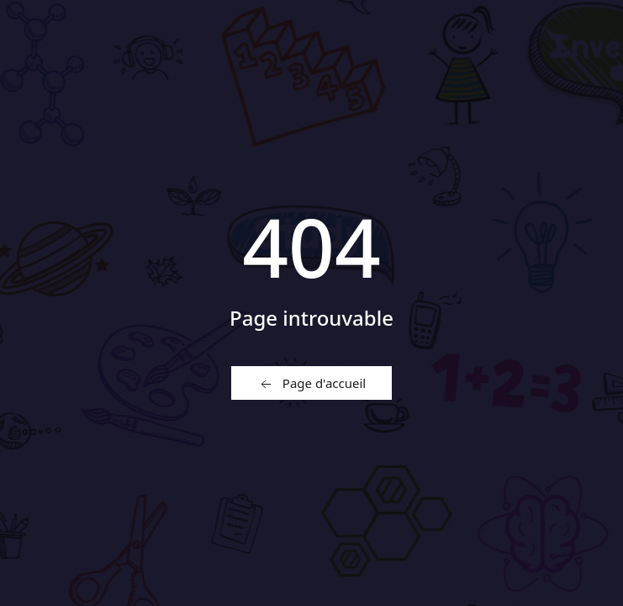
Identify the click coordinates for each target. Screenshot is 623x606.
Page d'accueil (311, 384)
